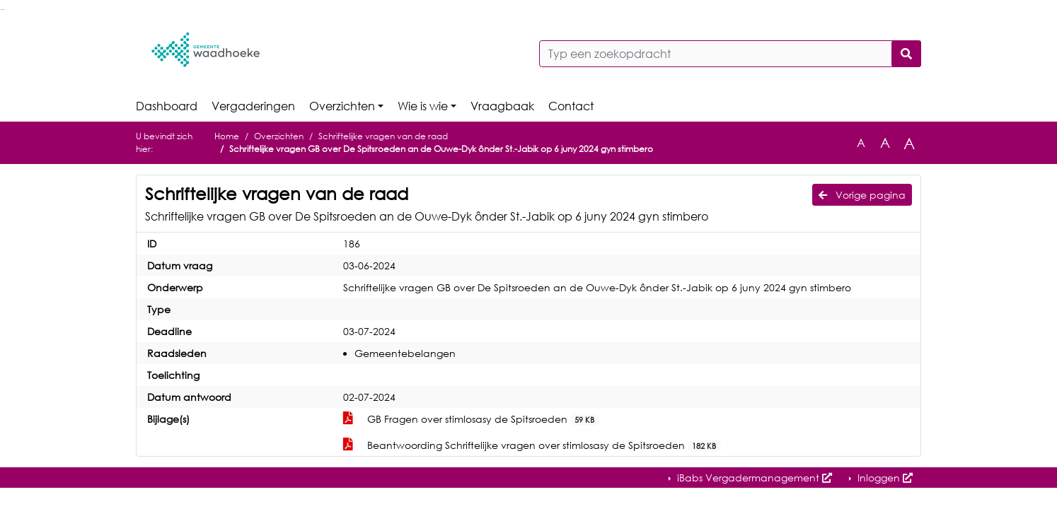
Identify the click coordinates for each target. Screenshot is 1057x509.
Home (226, 136)
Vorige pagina (862, 195)
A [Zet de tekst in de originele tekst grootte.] (861, 143)
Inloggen (884, 478)
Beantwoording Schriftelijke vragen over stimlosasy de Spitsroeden (532, 445)
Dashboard (166, 106)
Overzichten (342, 106)
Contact (571, 106)
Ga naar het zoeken (1, 9)
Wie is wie (423, 106)
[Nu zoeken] (906, 53)
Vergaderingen (253, 106)
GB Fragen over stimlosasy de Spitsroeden (471, 419)
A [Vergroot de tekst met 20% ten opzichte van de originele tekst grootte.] (885, 142)
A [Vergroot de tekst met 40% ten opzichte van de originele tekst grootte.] (909, 142)
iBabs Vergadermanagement (753, 478)
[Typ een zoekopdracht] (730, 53)
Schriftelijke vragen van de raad (383, 136)
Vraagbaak (502, 106)
